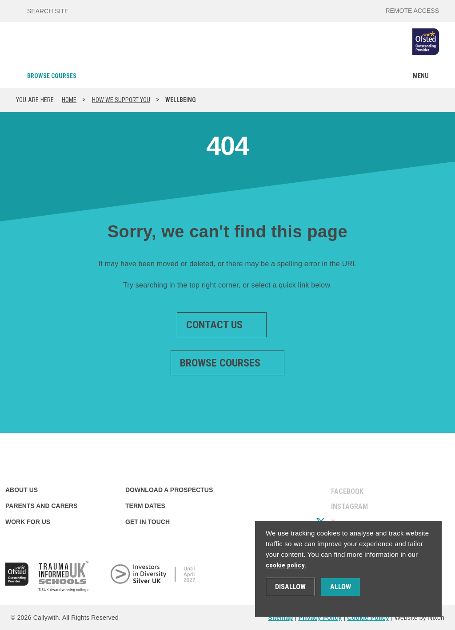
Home (69, 99)
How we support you (121, 99)
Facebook (339, 491)
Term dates (145, 505)
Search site (47, 11)
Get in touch (147, 521)
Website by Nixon (419, 617)
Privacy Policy (320, 617)
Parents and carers (41, 505)
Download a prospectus (169, 489)
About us (21, 489)
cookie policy (285, 565)
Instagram (342, 507)
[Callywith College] (32, 47)
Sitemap (280, 617)
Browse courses (51, 75)
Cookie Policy (368, 617)
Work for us (27, 521)
